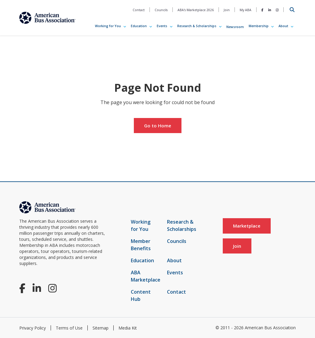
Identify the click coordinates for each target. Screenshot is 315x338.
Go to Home (157, 126)
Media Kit (127, 328)
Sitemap (101, 328)
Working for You (108, 26)
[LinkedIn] (269, 10)
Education (139, 26)
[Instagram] (277, 10)
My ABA (245, 10)
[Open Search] (292, 9)
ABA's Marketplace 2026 (196, 10)
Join (227, 10)
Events (162, 26)
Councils (161, 10)
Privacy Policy (32, 328)
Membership (259, 26)
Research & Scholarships (196, 26)
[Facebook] (262, 10)
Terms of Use (69, 328)
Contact (139, 10)
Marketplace (246, 226)
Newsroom (235, 27)
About (283, 26)
